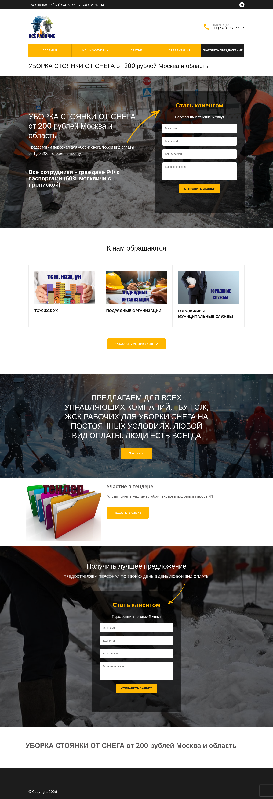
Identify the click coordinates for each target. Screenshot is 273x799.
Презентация (180, 50)
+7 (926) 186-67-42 (90, 5)
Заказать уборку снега (136, 344)
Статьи (136, 50)
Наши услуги (93, 50)
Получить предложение (223, 50)
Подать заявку (128, 513)
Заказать (136, 453)
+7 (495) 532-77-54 (62, 5)
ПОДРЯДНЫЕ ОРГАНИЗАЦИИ (133, 310)
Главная (50, 50)
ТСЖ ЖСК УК (46, 310)
